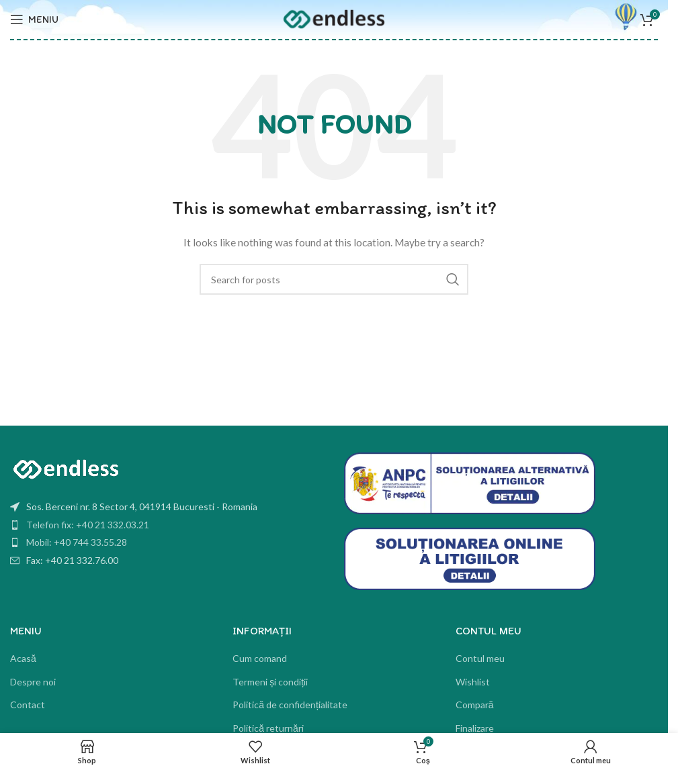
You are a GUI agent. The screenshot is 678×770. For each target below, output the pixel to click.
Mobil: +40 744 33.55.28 (76, 542)
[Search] (334, 279)
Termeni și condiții (270, 681)
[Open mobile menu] (34, 19)
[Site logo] (334, 18)
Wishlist (473, 681)
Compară (475, 704)
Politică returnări (268, 728)
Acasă (23, 658)
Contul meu (480, 658)
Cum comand (259, 658)
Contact (27, 704)
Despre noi (33, 681)
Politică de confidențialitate (289, 704)
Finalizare (475, 728)
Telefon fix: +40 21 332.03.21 (87, 524)
